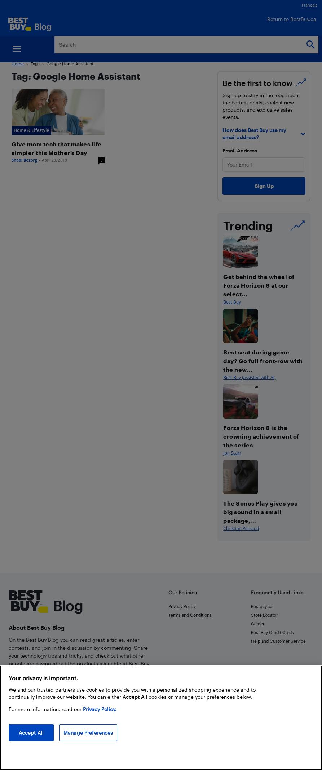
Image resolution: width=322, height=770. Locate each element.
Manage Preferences (88, 733)
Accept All (31, 733)
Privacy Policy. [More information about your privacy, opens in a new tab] (99, 709)
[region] (161, 717)
